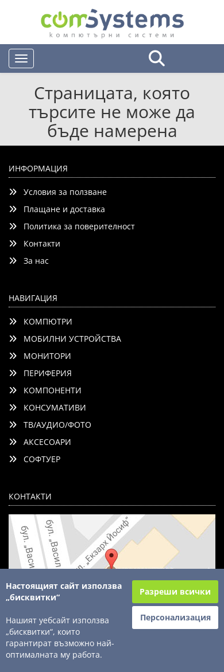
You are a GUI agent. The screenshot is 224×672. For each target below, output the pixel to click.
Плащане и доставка (57, 209)
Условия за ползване (58, 191)
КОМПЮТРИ (40, 321)
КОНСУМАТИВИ (47, 407)
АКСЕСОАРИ (40, 441)
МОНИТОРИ (40, 355)
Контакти (34, 243)
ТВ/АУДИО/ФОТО (50, 424)
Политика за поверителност (72, 226)
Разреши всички (175, 591)
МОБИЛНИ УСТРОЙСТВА (65, 338)
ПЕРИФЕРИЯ (40, 373)
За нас (29, 260)
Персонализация (175, 617)
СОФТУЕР (34, 459)
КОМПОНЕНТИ (45, 390)
